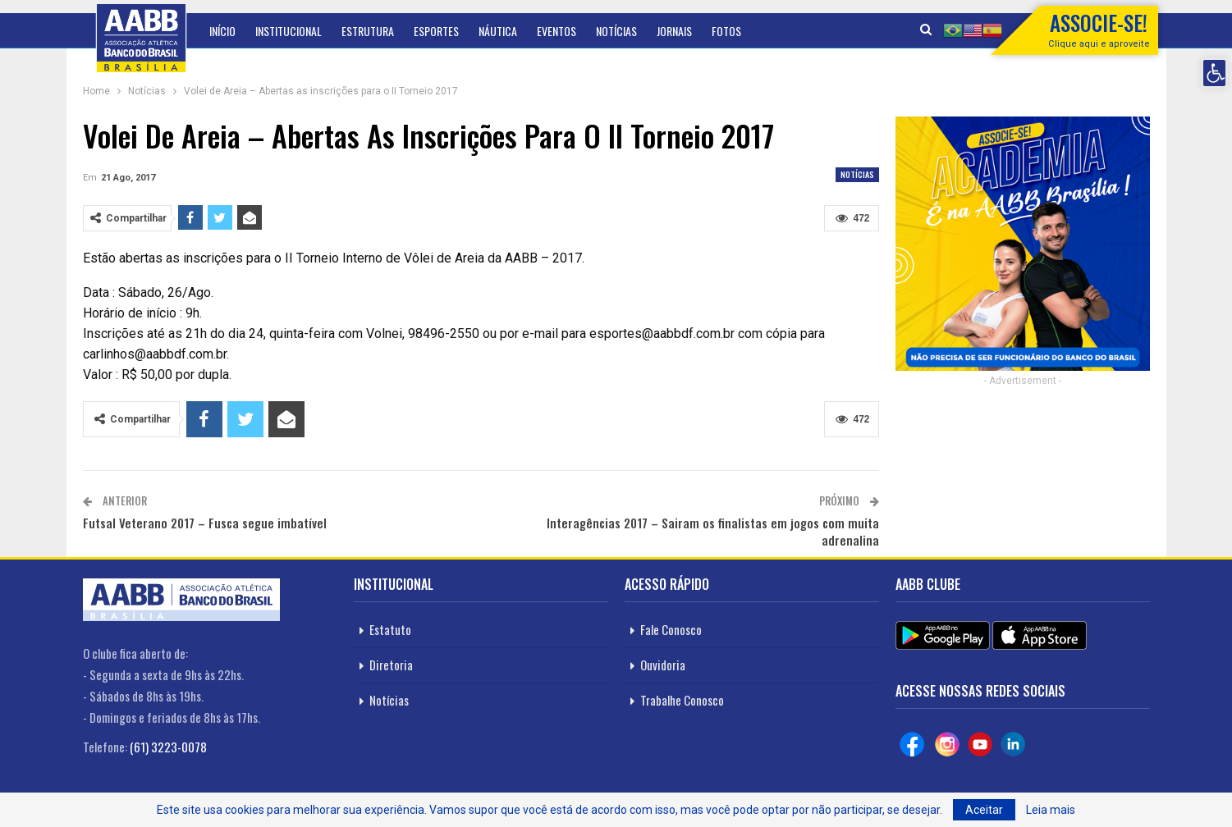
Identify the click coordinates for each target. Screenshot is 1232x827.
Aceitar (984, 809)
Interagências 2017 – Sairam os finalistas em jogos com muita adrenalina (713, 531)
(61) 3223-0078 (168, 747)
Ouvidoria (662, 665)
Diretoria (391, 665)
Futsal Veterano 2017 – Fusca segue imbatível (205, 523)
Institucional (288, 30)
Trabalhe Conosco (682, 700)
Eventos (556, 30)
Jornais (674, 30)
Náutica (498, 30)
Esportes (436, 30)
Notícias (616, 30)
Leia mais (1050, 810)
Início (222, 30)
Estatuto (390, 629)
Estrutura (367, 30)
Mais (722, 30)
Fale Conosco (671, 629)
